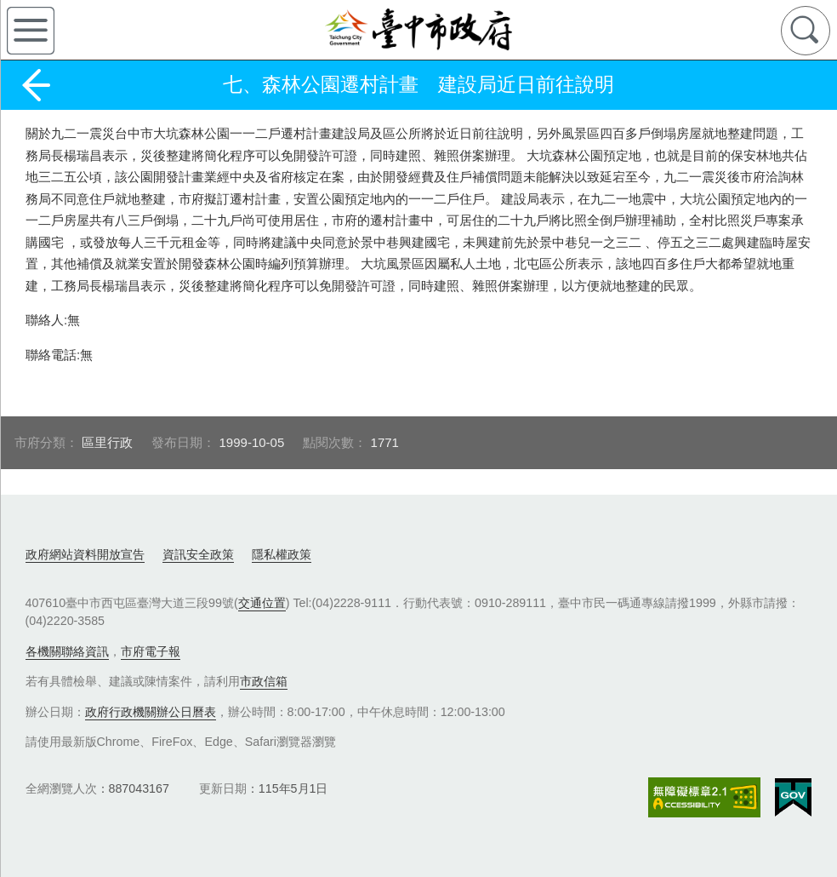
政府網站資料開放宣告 (85, 554)
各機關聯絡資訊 (67, 651)
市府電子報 (150, 651)
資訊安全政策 (198, 554)
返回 (35, 85)
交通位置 (262, 603)
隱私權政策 (281, 554)
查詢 (805, 30)
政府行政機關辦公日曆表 (150, 712)
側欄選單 (30, 30)
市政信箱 (264, 681)
